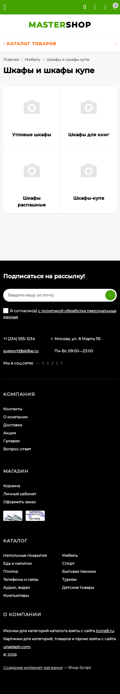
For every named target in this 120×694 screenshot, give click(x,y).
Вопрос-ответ (17, 449)
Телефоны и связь (20, 579)
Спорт (68, 563)
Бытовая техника (79, 571)
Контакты (12, 408)
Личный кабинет (19, 493)
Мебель (32, 59)
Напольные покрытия (25, 555)
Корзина (11, 485)
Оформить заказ (19, 501)
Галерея (11, 441)
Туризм (69, 579)
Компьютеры (16, 595)
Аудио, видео (16, 587)
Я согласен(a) (59, 313)
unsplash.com (16, 646)
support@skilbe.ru (20, 350)
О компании (15, 416)
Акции (9, 433)
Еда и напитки (17, 563)
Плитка (10, 571)
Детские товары (78, 587)
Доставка (12, 424)
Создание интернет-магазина (32, 667)
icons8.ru (105, 630)
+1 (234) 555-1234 (19, 338)
